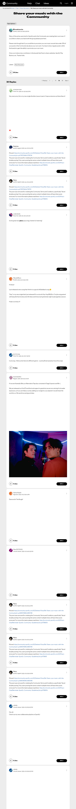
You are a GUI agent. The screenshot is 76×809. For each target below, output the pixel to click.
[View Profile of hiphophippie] (17, 493)
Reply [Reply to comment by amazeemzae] (62, 137)
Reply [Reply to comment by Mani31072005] (62, 595)
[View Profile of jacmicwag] (16, 354)
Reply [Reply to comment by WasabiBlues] (62, 345)
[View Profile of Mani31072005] (18, 549)
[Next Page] (67, 80)
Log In (66, 3)
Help (29, 3)
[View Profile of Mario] (15, 180)
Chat (37, 3)
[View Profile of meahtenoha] (19, 29)
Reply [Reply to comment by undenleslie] (62, 269)
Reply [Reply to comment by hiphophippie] (62, 541)
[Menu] (71, 3)
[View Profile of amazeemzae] (17, 89)
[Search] (60, 3)
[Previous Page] (44, 80)
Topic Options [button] (11, 23)
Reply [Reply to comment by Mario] (62, 205)
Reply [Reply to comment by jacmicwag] (62, 368)
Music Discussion (24, 8)
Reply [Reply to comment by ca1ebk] (62, 760)
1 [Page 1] (49, 80)
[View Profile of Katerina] (15, 146)
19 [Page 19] (62, 80)
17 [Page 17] (55, 80)
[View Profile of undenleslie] (16, 214)
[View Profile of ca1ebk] (15, 705)
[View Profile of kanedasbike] (17, 377)
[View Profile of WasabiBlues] (17, 278)
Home (12, 8)
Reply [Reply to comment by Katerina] (62, 171)
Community (10, 3)
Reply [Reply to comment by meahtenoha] (62, 72)
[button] (66, 30)
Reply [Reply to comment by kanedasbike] (62, 484)
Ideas (46, 3)
